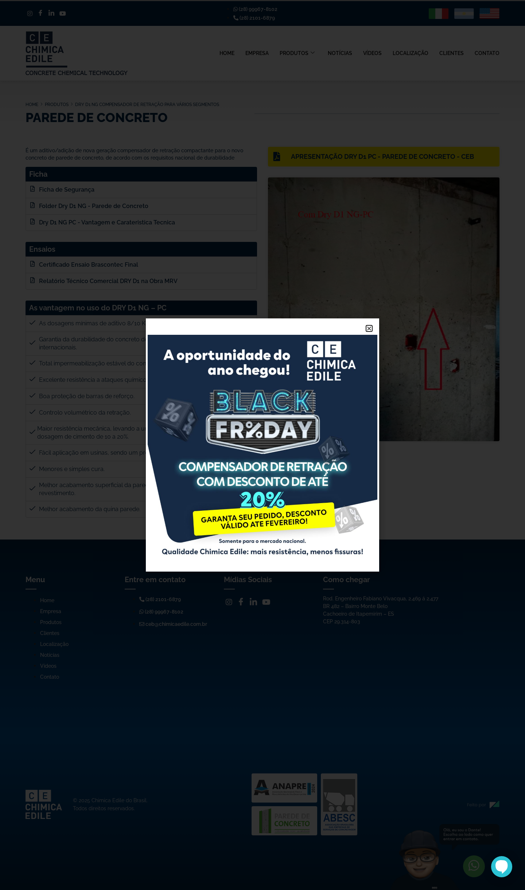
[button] (369, 328)
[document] (262, 445)
